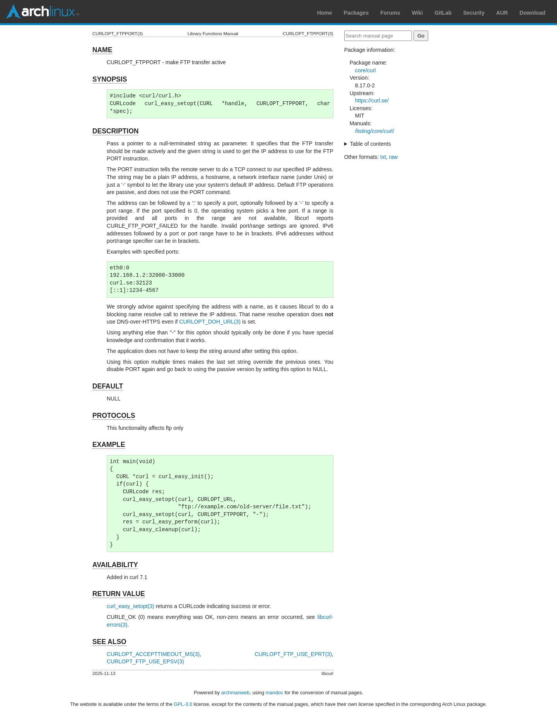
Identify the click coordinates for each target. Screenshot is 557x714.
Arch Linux (42, 11)
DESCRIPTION (115, 131)
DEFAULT (107, 386)
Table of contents (370, 144)
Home (324, 13)
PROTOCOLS (113, 415)
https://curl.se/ (372, 100)
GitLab (442, 13)
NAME (102, 50)
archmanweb (235, 692)
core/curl (365, 70)
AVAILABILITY (115, 565)
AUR (502, 13)
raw (393, 157)
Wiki (417, 13)
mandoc (275, 692)
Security (474, 13)
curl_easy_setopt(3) (130, 606)
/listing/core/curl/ (374, 131)
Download (532, 13)
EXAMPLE (108, 444)
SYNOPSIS (109, 79)
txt (383, 157)
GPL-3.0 (183, 704)
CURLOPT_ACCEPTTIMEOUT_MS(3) (153, 654)
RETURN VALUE (118, 594)
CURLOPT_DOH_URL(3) (210, 322)
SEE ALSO (109, 642)
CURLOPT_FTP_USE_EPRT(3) (293, 654)
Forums (390, 13)
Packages (356, 13)
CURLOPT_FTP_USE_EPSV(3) (145, 661)
